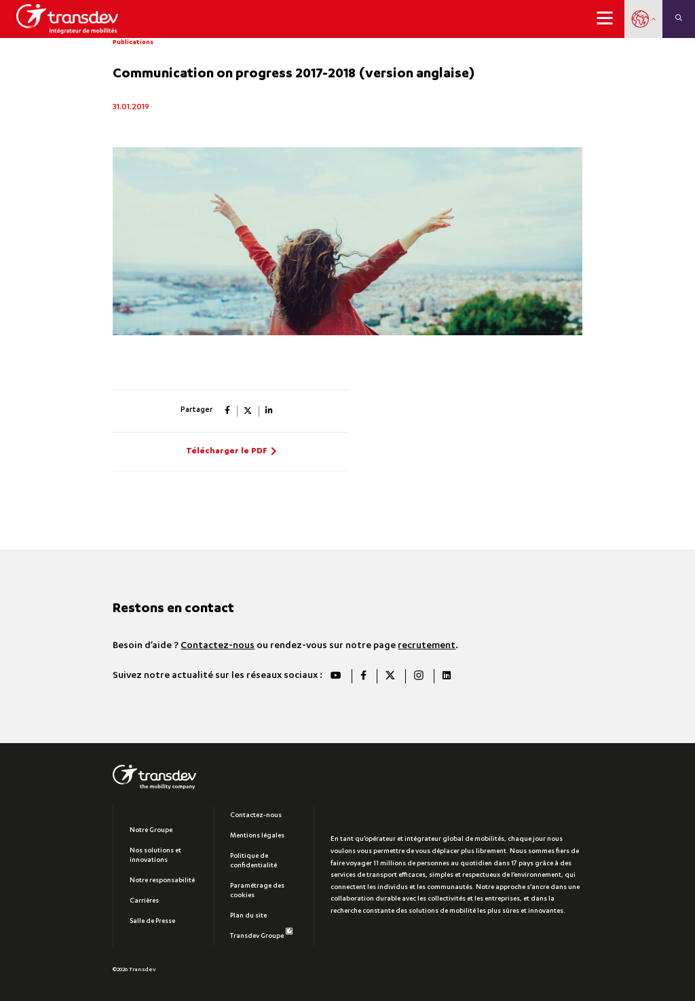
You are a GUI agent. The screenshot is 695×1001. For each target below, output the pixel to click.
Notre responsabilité (162, 881)
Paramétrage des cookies (257, 891)
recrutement (426, 646)
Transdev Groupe (261, 934)
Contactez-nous (218, 646)
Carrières (144, 901)
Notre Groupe (151, 831)
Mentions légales (257, 836)
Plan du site (248, 916)
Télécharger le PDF (226, 451)
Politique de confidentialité (253, 861)
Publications (133, 42)
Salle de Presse (152, 922)
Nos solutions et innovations (155, 856)
